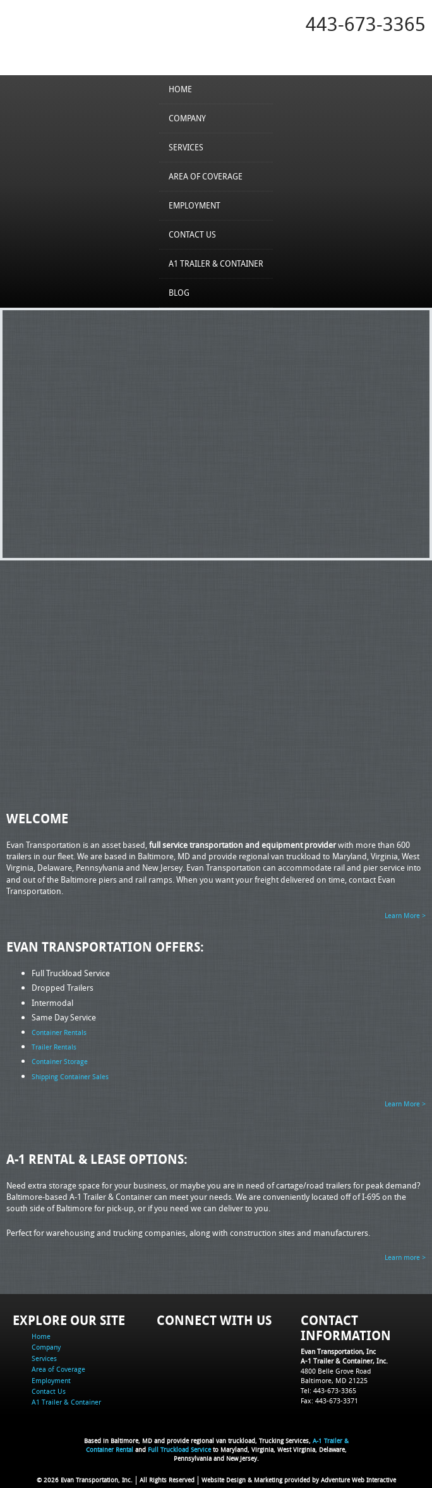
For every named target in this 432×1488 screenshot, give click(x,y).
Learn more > (405, 1257)
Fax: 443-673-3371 (329, 1400)
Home (180, 89)
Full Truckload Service (179, 1450)
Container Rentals (59, 1032)
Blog (179, 292)
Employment (194, 205)
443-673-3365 (366, 24)
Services (186, 147)
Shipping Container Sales (70, 1075)
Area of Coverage (206, 176)
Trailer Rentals (54, 1046)
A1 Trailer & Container (216, 263)
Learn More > (405, 915)
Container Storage (60, 1061)
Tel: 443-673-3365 (328, 1389)
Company (187, 118)
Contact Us (192, 234)
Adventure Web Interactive (358, 1480)
